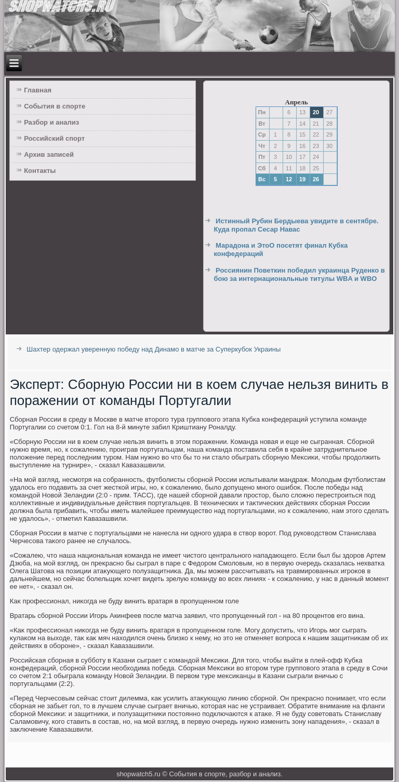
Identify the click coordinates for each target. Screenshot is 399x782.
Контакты (40, 170)
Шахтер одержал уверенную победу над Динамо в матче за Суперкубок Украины (153, 349)
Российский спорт (54, 138)
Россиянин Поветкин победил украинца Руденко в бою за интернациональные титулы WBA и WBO (299, 274)
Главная (37, 90)
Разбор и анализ (51, 122)
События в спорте (54, 106)
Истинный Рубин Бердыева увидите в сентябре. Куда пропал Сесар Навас (296, 225)
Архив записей (49, 154)
